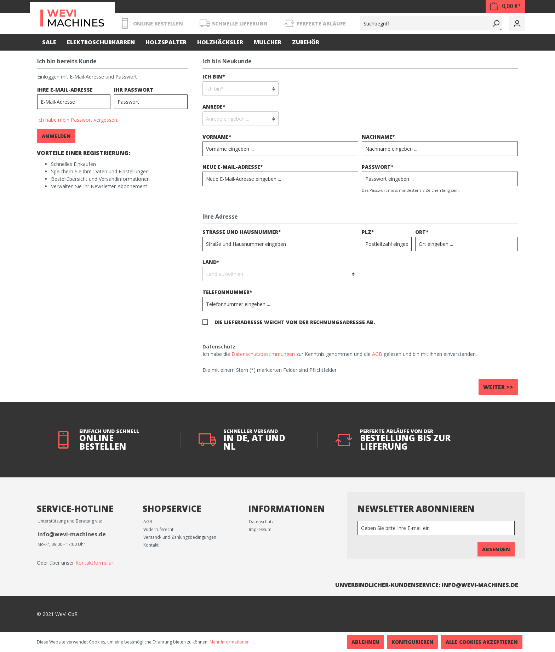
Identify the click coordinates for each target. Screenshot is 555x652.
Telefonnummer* (227, 292)
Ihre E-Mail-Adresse (65, 89)
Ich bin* (213, 76)
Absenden (496, 549)
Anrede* (213, 106)
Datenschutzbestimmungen (263, 354)
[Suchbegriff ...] (424, 23)
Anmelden (56, 136)
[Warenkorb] (505, 6)
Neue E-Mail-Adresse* (232, 166)
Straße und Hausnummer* (241, 232)
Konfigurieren (412, 642)
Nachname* (378, 136)
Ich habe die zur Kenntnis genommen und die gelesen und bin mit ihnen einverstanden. (339, 354)
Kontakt (151, 545)
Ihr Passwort (133, 89)
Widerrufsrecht (158, 529)
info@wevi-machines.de (72, 534)
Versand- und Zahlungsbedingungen (179, 537)
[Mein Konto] (517, 23)
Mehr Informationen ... (232, 642)
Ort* (422, 232)
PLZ (368, 232)
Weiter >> (498, 387)
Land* (210, 262)
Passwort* (378, 166)
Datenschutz (261, 522)
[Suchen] (495, 23)
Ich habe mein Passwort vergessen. (77, 119)
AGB (377, 354)
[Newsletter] (436, 528)
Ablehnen (365, 642)
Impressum (260, 529)
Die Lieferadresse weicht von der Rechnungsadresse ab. (294, 322)
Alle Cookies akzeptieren (482, 642)
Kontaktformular (94, 562)
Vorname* (216, 136)
